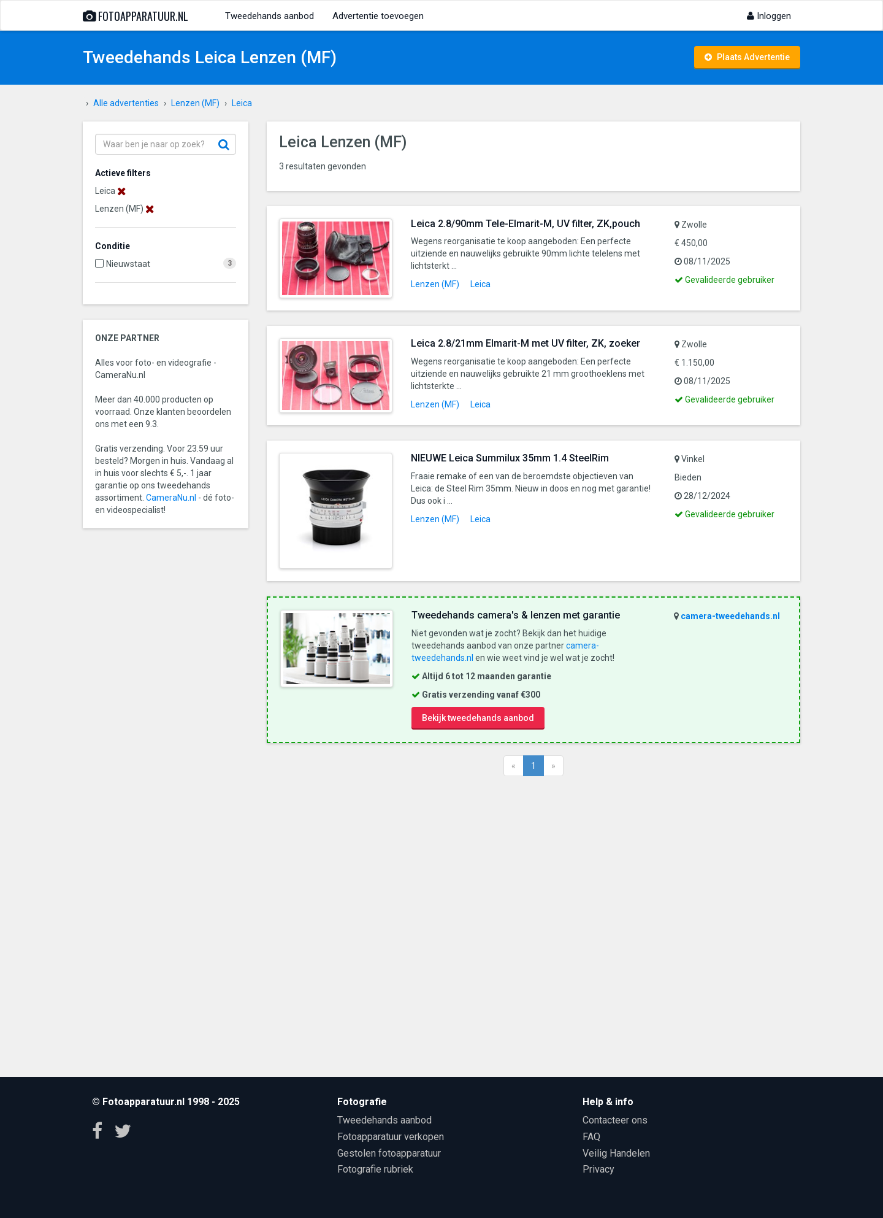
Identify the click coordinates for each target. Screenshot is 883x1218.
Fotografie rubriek (375, 1169)
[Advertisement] (533, 925)
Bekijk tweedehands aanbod (478, 718)
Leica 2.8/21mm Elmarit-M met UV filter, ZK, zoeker (525, 343)
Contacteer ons (615, 1120)
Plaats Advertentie (747, 57)
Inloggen (769, 15)
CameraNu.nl (171, 498)
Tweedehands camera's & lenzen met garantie (515, 615)
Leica (480, 284)
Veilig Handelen (616, 1153)
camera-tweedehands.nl (730, 616)
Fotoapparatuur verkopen (390, 1137)
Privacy (598, 1169)
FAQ (591, 1137)
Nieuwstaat (128, 264)
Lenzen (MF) (435, 284)
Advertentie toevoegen (378, 15)
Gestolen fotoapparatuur (389, 1153)
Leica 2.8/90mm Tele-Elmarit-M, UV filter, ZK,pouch (525, 223)
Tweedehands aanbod (269, 15)
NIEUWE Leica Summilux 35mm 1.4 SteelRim (510, 458)
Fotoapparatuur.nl (135, 16)
